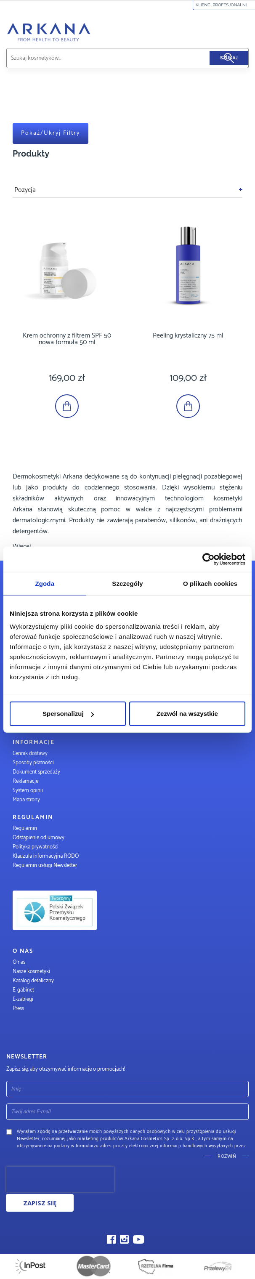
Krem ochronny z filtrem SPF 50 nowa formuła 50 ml (67, 339)
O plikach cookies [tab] (210, 583)
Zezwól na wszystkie (187, 713)
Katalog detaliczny (33, 980)
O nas (19, 962)
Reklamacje (25, 781)
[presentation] (60, 1179)
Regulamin (25, 828)
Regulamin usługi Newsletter (45, 865)
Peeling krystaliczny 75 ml (188, 335)
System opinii (28, 790)
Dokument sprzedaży (36, 772)
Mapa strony (26, 799)
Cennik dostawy (30, 753)
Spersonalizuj (68, 713)
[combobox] (118, 58)
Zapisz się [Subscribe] (39, 1203)
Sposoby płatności (33, 762)
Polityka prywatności (35, 847)
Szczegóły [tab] (127, 583)
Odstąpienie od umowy (38, 837)
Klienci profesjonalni (224, 5)
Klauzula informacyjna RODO (46, 856)
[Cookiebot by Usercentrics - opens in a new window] (208, 559)
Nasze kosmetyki (31, 971)
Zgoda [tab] (45, 583)
